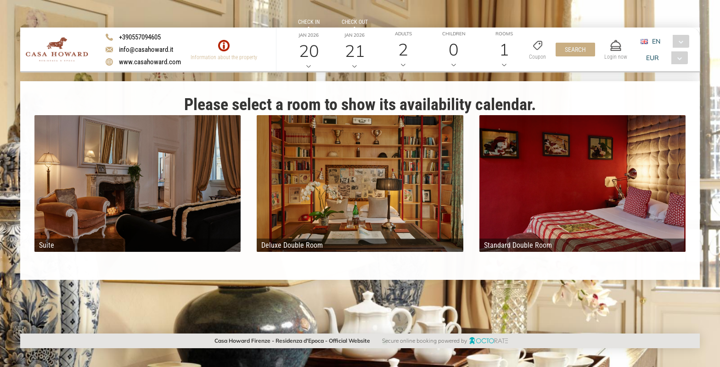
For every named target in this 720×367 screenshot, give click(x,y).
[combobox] (668, 41)
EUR (652, 58)
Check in (309, 22)
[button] (575, 49)
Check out (355, 22)
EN (656, 41)
